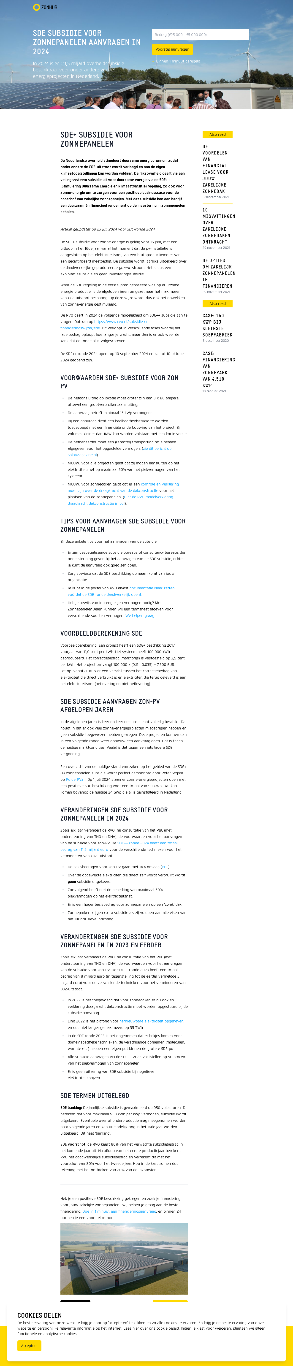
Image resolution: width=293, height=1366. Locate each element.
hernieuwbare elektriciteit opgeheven (151, 1021)
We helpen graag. (140, 615)
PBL (165, 867)
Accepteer (29, 1346)
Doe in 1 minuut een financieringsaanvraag (119, 1211)
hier (136, 1328)
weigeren (223, 1328)
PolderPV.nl (75, 779)
